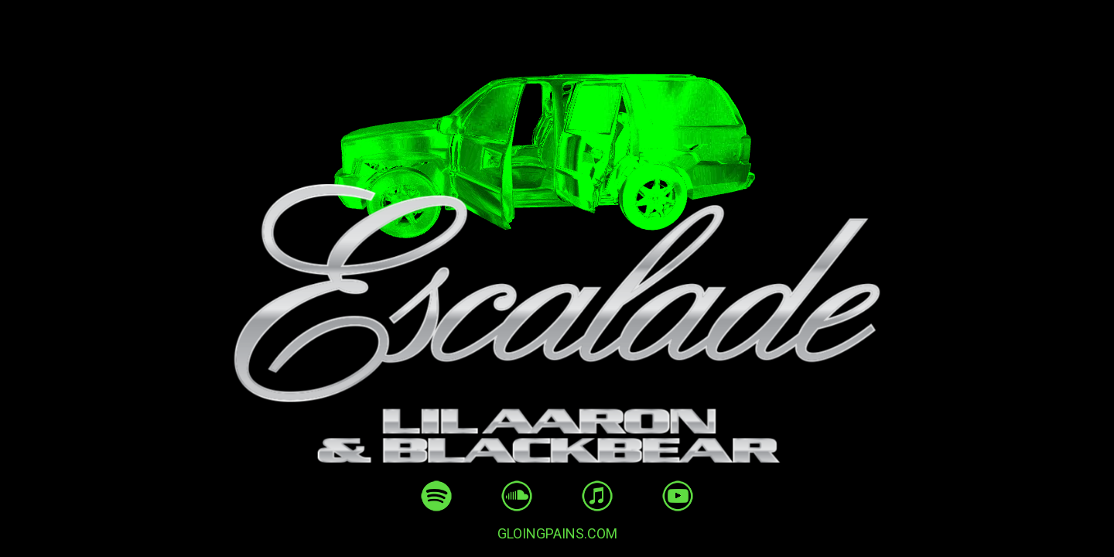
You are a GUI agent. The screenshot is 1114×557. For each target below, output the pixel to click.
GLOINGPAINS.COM (557, 533)
